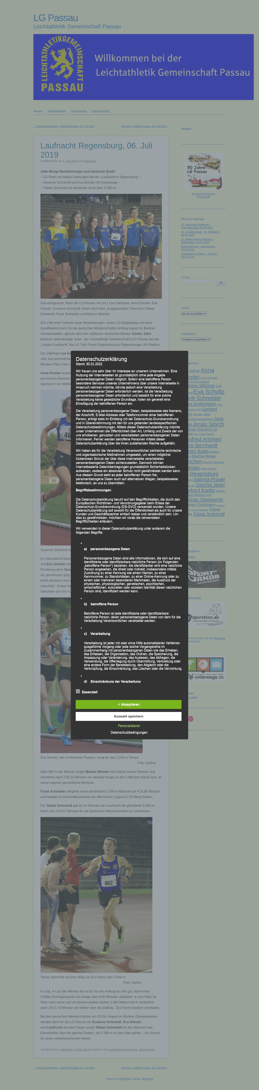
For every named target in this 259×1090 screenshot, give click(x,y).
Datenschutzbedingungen (129, 732)
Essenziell (87, 691)
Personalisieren (129, 725)
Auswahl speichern (128, 716)
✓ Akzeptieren (129, 704)
